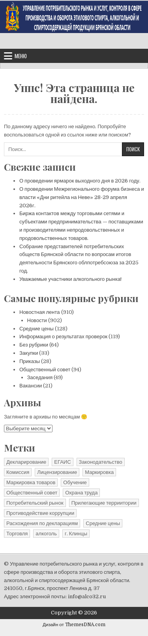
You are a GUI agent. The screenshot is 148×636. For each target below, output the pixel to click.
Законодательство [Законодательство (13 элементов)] (100, 462)
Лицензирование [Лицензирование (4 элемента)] (57, 472)
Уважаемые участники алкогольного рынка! (70, 279)
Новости (37, 320)
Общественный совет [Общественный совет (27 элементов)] (31, 493)
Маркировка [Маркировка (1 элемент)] (99, 472)
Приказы (29, 361)
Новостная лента (39, 312)
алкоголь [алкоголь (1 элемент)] (46, 533)
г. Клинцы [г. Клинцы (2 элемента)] (76, 533)
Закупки (28, 353)
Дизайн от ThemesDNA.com (74, 624)
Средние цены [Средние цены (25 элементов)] (103, 523)
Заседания (40, 377)
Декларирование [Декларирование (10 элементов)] (26, 462)
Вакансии (30, 386)
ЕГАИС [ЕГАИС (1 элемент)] (62, 462)
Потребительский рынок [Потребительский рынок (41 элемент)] (35, 503)
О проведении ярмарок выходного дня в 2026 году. (80, 181)
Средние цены (36, 329)
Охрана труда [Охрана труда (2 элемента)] (81, 493)
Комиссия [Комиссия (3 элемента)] (17, 472)
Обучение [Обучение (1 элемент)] (74, 482)
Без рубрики (33, 345)
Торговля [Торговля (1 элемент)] (17, 533)
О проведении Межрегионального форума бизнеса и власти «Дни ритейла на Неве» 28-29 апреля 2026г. (81, 197)
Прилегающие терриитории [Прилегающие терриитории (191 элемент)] (104, 503)
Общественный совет (44, 369)
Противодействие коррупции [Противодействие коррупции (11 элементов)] (40, 513)
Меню (21, 56)
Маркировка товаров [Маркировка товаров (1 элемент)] (30, 482)
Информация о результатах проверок (63, 336)
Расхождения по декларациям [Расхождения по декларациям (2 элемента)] (42, 523)
